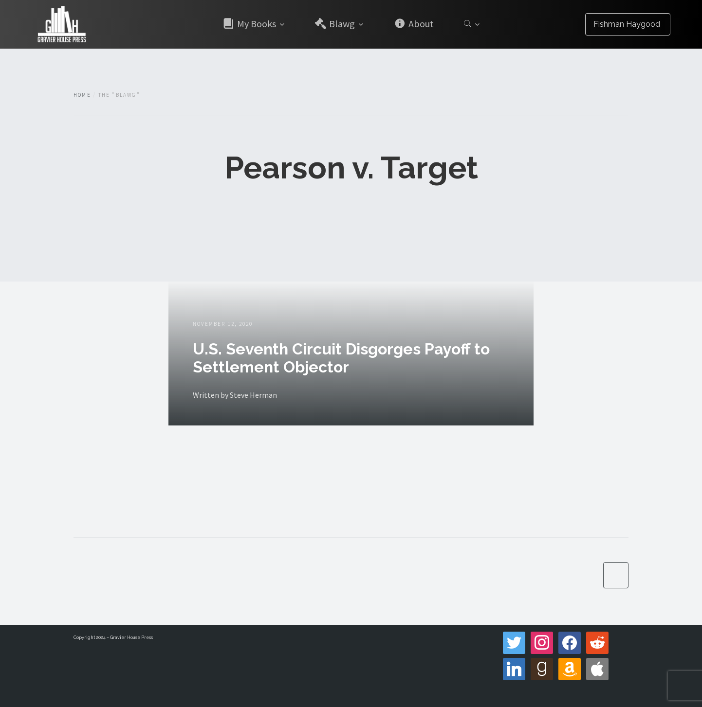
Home (82, 94)
